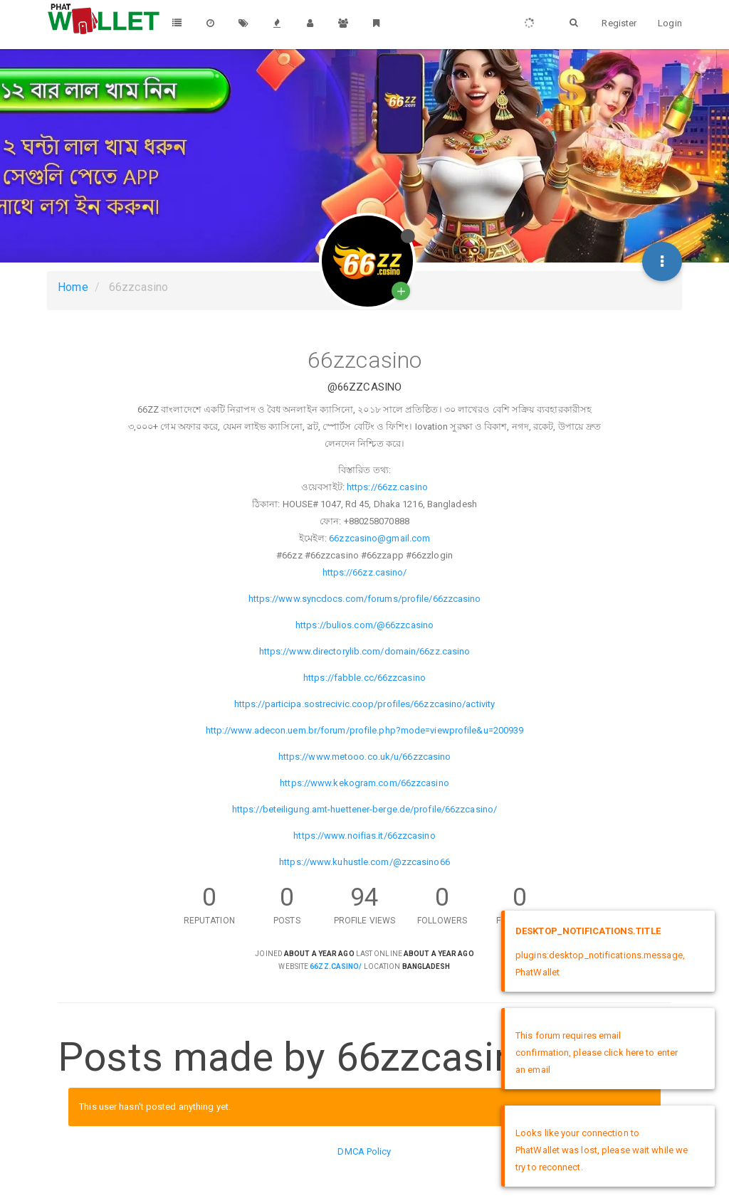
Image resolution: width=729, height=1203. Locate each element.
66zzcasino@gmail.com (379, 538)
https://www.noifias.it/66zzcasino (364, 835)
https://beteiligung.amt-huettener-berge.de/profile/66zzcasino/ (364, 809)
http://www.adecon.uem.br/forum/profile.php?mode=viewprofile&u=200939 (365, 730)
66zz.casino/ (336, 966)
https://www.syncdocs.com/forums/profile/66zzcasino (364, 598)
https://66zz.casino (387, 487)
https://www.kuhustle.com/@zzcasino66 (364, 862)
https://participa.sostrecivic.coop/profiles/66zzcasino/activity (364, 704)
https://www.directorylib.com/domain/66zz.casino (365, 651)
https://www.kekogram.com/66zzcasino (364, 783)
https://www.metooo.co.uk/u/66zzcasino (364, 756)
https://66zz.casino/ (364, 572)
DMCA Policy (364, 1151)
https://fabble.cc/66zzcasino (364, 677)
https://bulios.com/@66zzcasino (364, 625)
